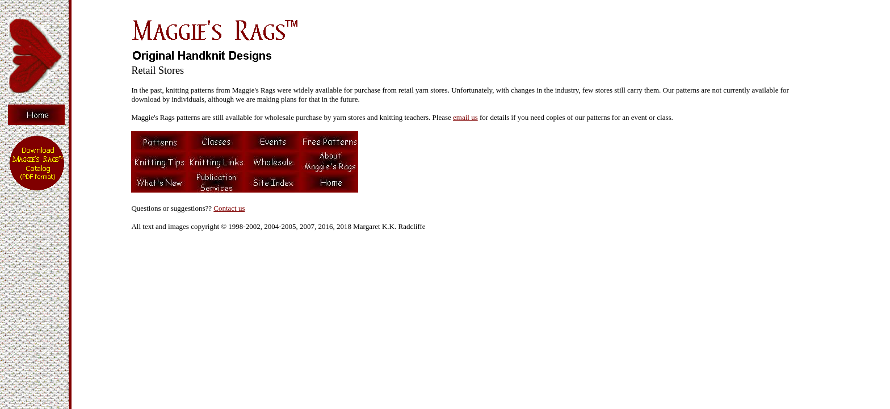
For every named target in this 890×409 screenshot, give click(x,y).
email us (465, 117)
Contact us (229, 208)
